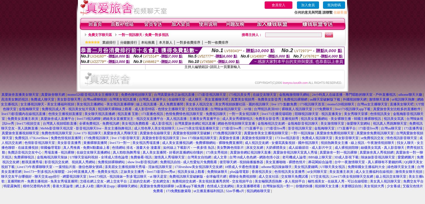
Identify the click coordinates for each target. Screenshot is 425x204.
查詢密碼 (334, 5)
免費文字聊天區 (100, 35)
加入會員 (308, 5)
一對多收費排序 (188, 42)
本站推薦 (148, 42)
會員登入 (278, 5)
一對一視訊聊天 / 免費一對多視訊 (143, 35)
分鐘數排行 (128, 42)
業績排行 (109, 42)
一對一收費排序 (216, 42)
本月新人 (166, 42)
